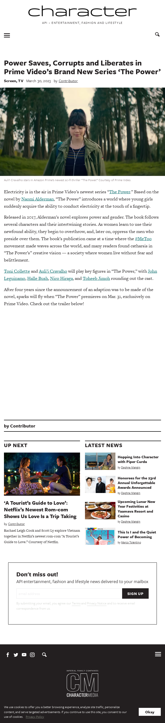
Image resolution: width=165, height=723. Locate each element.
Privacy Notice (97, 603)
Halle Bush (37, 278)
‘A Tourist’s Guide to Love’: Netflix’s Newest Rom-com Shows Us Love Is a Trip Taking (40, 509)
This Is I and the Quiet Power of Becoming (137, 534)
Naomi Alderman (37, 199)
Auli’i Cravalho (53, 271)
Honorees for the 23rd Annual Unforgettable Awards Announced (137, 482)
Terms (76, 603)
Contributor (68, 80)
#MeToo (143, 238)
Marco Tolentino (131, 542)
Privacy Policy (35, 716)
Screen (10, 80)
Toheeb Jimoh (96, 278)
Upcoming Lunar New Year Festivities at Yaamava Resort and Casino (136, 509)
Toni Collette (17, 271)
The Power (119, 192)
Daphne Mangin (130, 467)
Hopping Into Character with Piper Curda (138, 459)
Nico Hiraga (61, 278)
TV (20, 80)
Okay (149, 712)
